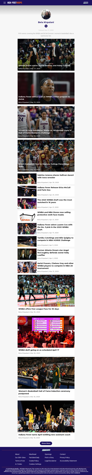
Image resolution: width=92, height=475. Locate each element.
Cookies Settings (35, 464)
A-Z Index (18, 464)
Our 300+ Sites (20, 457)
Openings (48, 454)
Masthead (32, 454)
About (17, 454)
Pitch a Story (49, 457)
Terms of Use (20, 461)
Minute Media (14, 468)
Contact (63, 454)
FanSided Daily (34, 457)
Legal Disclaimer (50, 461)
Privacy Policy (65, 457)
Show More (46, 443)
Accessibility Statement (68, 461)
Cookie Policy (34, 461)
